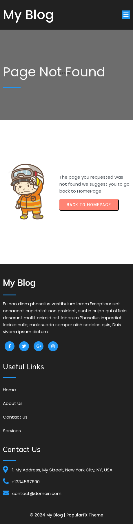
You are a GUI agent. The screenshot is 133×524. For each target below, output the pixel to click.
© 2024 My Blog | (48, 515)
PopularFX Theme (84, 515)
